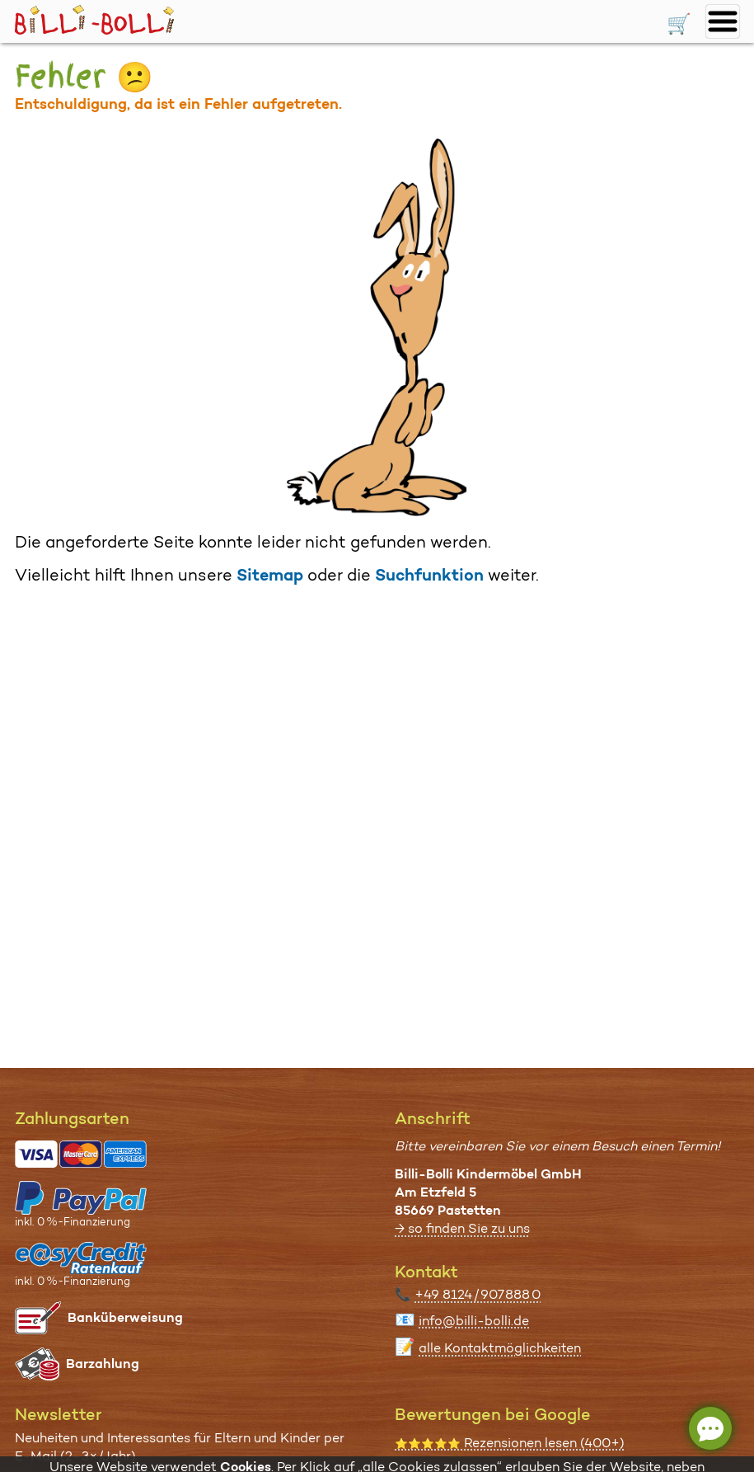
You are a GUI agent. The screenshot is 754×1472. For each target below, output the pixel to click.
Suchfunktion (429, 575)
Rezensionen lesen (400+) (510, 1443)
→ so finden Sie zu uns (462, 1228)
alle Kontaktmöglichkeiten (500, 1348)
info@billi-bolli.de (474, 1321)
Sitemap (270, 575)
